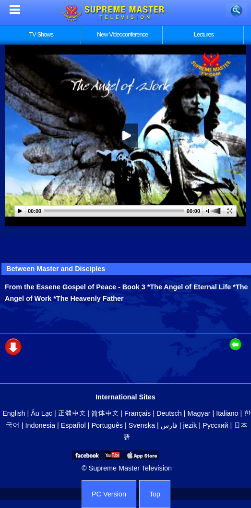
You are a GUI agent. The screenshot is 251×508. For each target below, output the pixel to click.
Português (107, 425)
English (13, 413)
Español (73, 425)
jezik (190, 425)
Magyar (198, 413)
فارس (169, 425)
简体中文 (105, 413)
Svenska (142, 425)
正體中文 (72, 413)
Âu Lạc (41, 413)
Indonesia (40, 425)
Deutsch (169, 413)
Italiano (227, 413)
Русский (215, 425)
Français (137, 413)
